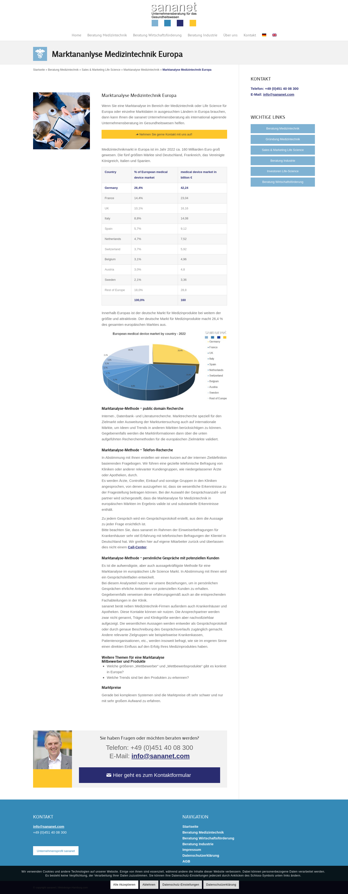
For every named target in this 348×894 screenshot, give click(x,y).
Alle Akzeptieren (124, 884)
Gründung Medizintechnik (283, 139)
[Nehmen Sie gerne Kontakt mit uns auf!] (164, 140)
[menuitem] (76, 35)
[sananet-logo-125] (174, 14)
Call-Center (137, 553)
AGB (186, 861)
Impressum (191, 850)
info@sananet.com (161, 756)
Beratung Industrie (282, 160)
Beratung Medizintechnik (63, 69)
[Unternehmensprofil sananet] (55, 851)
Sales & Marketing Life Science (101, 69)
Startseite (39, 69)
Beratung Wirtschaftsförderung (282, 182)
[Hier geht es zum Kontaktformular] (149, 775)
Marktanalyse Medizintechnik (141, 69)
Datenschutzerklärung (200, 855)
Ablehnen (149, 884)
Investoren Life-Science (283, 171)
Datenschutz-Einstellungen (181, 884)
